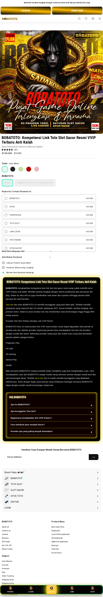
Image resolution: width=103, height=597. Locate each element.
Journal (5, 534)
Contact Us (6, 531)
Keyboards (56, 531)
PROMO (10, 589)
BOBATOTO (7, 176)
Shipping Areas (8, 580)
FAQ (3, 572)
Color (5, 163)
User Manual (7, 561)
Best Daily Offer (58, 527)
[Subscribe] (93, 457)
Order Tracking (8, 576)
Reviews (5, 538)
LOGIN (25, 10)
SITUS (7, 183)
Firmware (5, 569)
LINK (72, 589)
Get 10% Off (7, 545)
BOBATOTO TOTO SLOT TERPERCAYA (35, 183)
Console (5, 565)
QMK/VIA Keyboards (60, 542)
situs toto (39, 378)
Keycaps (55, 545)
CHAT (92, 589)
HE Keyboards (57, 538)
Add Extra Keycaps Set (26, 251)
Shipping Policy (8, 583)
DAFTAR (77, 10)
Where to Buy (7, 549)
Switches (55, 549)
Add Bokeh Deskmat (26, 257)
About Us (5, 527)
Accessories (57, 553)
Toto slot (9, 305)
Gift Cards (6, 542)
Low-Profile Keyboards (61, 534)
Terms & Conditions (9, 594)
